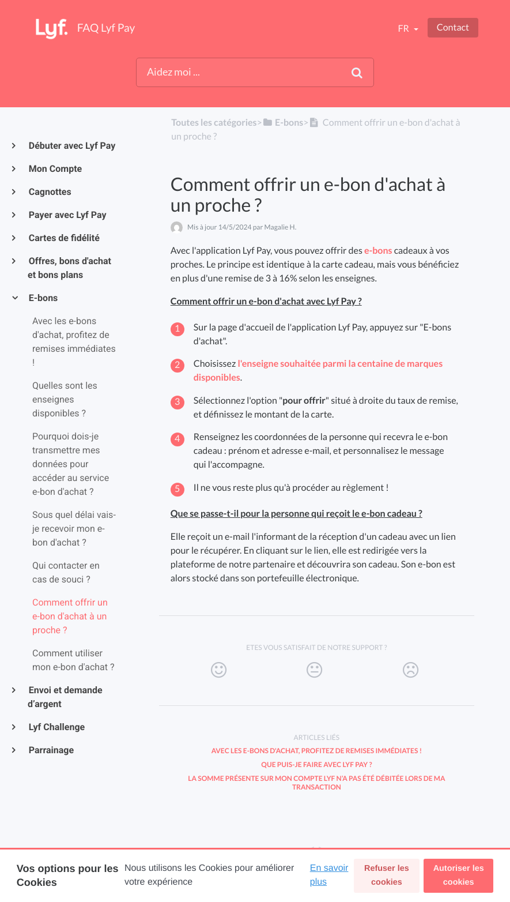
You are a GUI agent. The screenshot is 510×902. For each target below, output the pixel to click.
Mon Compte (55, 168)
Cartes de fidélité (64, 237)
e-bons (378, 250)
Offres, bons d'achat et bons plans (69, 267)
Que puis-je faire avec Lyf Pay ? (316, 764)
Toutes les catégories (213, 122)
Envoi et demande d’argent (65, 697)
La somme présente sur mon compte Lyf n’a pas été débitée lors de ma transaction (316, 782)
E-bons (43, 297)
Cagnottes (49, 191)
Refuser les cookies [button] (386, 875)
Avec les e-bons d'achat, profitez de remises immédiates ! (316, 750)
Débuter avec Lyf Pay (71, 145)
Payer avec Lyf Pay (67, 214)
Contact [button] (453, 27)
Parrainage (51, 750)
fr (404, 28)
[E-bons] (282, 122)
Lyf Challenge (56, 726)
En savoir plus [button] (329, 875)
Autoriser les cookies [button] (458, 875)
